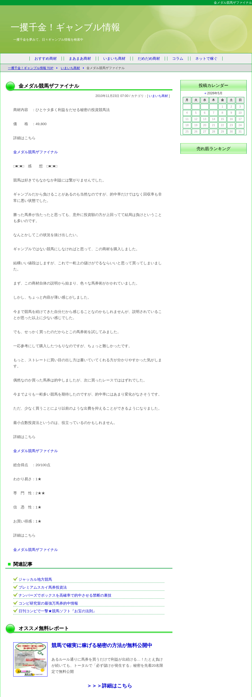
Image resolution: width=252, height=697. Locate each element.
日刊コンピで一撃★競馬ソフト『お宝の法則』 (58, 611)
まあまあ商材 (80, 59)
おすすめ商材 (45, 59)
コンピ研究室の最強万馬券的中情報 (48, 603)
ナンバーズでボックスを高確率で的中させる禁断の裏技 (65, 595)
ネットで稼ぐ (206, 59)
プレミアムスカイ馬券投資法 (43, 587)
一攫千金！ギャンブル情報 (65, 27)
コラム (177, 59)
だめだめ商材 (149, 59)
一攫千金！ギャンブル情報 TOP (30, 68)
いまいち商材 (114, 59)
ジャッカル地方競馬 (35, 579)
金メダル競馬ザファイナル (35, 152)
